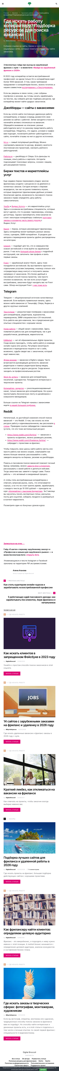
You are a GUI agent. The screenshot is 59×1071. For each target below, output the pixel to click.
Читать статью (12, 673)
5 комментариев (33, 869)
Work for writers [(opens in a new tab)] (11, 377)
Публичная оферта (21, 1065)
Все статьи (16, 1059)
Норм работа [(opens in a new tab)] (9, 329)
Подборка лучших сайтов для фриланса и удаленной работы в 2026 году (26, 861)
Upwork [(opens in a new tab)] (7, 246)
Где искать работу (27, 13)
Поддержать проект (38, 1065)
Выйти (47, 1061)
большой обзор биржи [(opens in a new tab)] (30, 251)
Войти (41, 1061)
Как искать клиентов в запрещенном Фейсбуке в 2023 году (29, 655)
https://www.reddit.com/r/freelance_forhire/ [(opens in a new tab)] (26, 440)
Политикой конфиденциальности (45, 1067)
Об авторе (26, 1059)
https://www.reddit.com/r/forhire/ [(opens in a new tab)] (22, 435)
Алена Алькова (11, 40)
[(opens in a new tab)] (14, 543)
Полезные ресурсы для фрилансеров (22, 1061)
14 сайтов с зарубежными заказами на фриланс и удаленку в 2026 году (29, 723)
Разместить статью (39, 1059)
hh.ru (6, 142)
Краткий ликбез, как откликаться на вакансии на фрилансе (29, 791)
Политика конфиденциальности (17, 1063)
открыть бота (32, 555)
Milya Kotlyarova (11, 729)
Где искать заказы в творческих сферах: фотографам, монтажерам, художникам (29, 1006)
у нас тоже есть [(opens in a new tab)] (39, 285)
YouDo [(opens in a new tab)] (6, 206)
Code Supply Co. (29, 1055)
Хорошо (43, 1069)
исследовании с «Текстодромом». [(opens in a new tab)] (37, 87)
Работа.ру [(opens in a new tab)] (8, 156)
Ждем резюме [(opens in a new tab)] (10, 360)
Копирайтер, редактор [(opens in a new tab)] (14, 388)
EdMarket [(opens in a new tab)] (8, 340)
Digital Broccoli (11, 661)
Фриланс (15, 13)
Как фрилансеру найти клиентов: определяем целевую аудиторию (27, 931)
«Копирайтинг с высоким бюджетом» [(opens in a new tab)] (25, 491)
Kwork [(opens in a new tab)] (6, 229)
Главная (6, 13)
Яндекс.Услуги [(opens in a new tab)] (18, 206)
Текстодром (9, 312)
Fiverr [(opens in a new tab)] (6, 263)
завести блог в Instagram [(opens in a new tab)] (38, 466)
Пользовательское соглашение (42, 1063)
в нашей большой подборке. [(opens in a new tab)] (23, 405)
